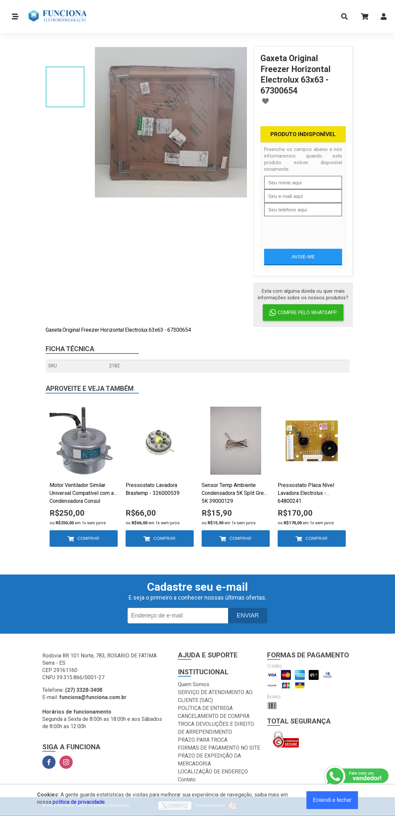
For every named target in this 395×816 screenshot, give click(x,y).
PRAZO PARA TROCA (202, 740)
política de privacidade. (79, 802)
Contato (187, 779)
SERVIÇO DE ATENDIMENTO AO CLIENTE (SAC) (215, 696)
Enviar (248, 615)
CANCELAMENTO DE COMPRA (214, 716)
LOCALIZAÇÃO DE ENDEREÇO (213, 771)
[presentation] (314, 229)
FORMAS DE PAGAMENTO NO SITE (219, 748)
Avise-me (303, 256)
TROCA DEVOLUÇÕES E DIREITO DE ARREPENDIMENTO (216, 728)
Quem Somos (193, 684)
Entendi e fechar (332, 800)
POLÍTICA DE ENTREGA (205, 708)
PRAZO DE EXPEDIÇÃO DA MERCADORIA (209, 760)
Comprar (88, 538)
